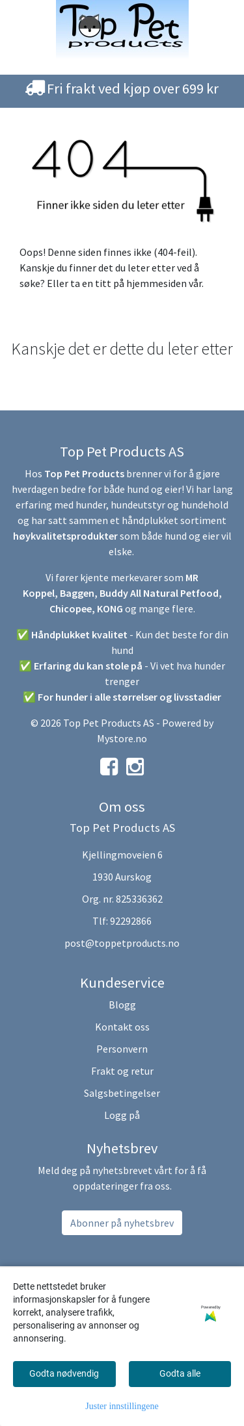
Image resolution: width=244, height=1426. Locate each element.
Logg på (122, 1114)
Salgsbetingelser (122, 1092)
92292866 (131, 920)
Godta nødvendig (64, 1373)
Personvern (122, 1048)
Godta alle (179, 1373)
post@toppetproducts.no (122, 942)
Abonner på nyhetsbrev (122, 1222)
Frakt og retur (122, 1070)
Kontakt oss (122, 1026)
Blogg (122, 1004)
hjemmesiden (156, 283)
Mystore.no (122, 738)
